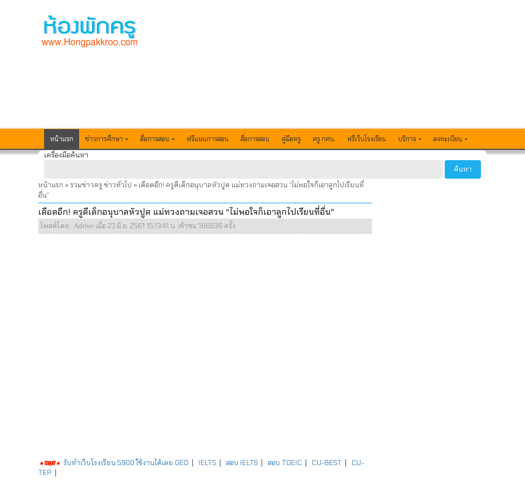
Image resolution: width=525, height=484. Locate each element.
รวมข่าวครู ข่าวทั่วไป (101, 185)
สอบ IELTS (242, 462)
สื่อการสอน (255, 139)
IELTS (207, 462)
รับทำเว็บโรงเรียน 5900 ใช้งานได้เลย (105, 462)
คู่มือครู (291, 139)
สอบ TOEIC (285, 462)
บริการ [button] (409, 139)
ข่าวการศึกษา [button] (106, 139)
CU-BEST (327, 462)
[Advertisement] (320, 69)
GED (182, 462)
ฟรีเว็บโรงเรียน (366, 139)
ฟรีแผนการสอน (208, 139)
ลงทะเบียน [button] (450, 139)
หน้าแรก (61, 139)
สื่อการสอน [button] (157, 139)
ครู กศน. (323, 139)
